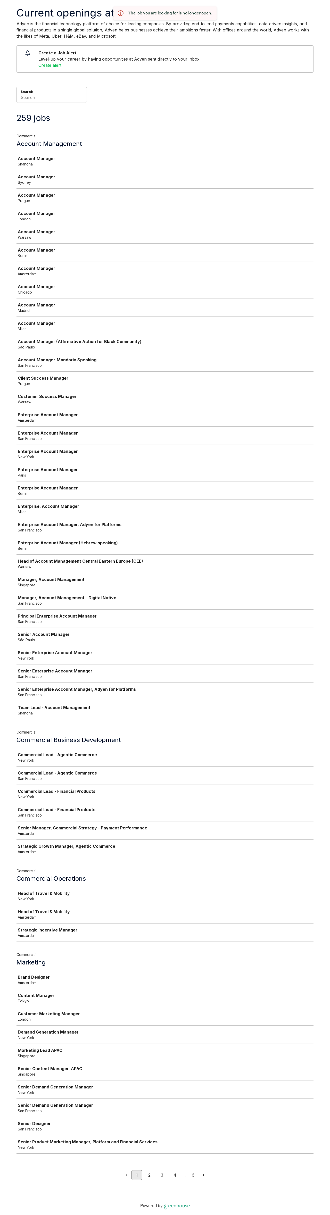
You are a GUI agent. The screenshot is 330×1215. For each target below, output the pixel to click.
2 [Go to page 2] (149, 1175)
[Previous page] (126, 1175)
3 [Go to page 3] (162, 1175)
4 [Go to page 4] (175, 1175)
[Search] (51, 98)
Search (27, 91)
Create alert (49, 65)
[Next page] (203, 1175)
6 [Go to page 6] (193, 1175)
